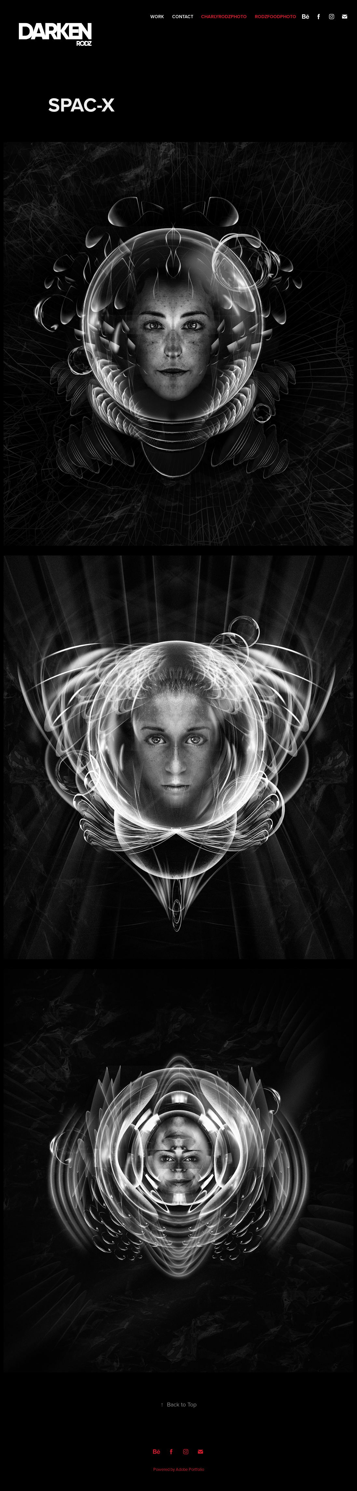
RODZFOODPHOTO (275, 16)
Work (157, 16)
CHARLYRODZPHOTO (224, 16)
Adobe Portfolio (190, 1469)
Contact (182, 16)
